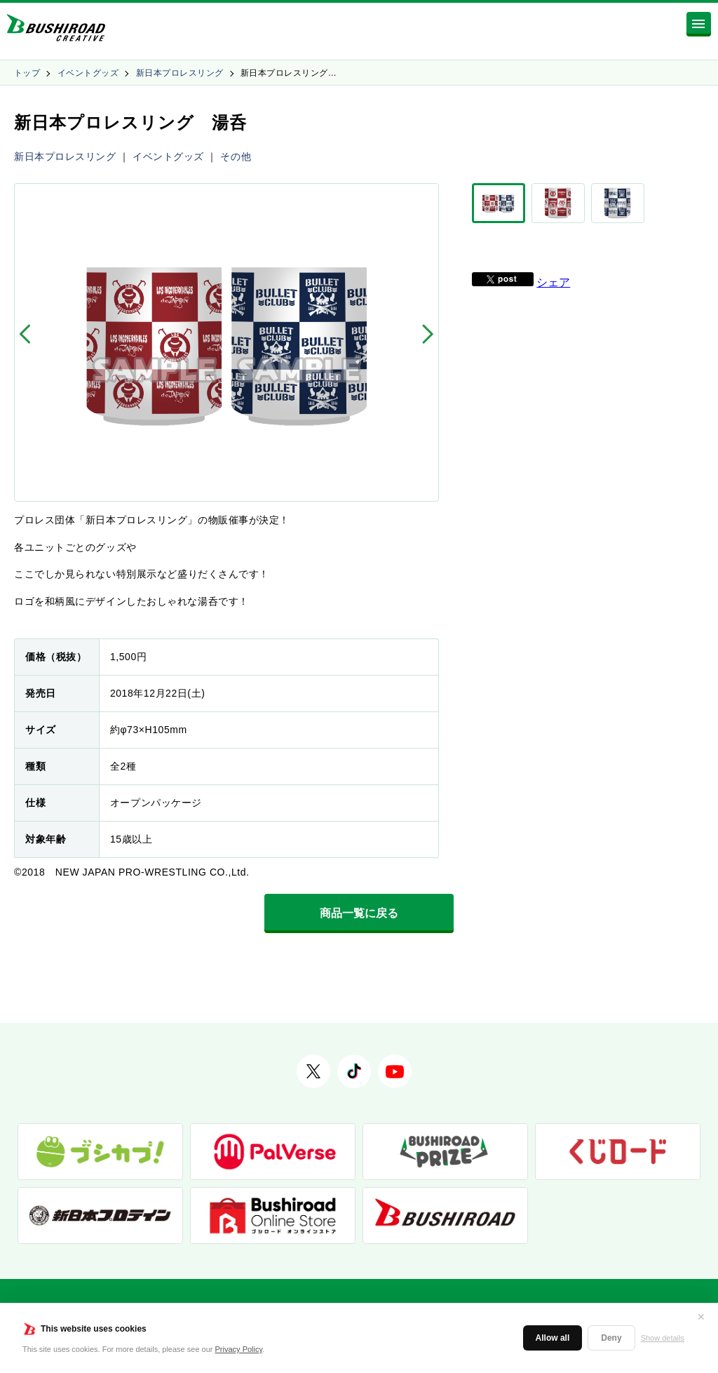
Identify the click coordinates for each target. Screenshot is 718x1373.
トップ (27, 73)
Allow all (553, 1338)
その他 (235, 156)
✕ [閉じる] (701, 1316)
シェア (553, 282)
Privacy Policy (239, 1349)
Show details (662, 1338)
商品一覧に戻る (359, 913)
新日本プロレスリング (180, 73)
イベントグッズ (87, 73)
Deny (611, 1338)
